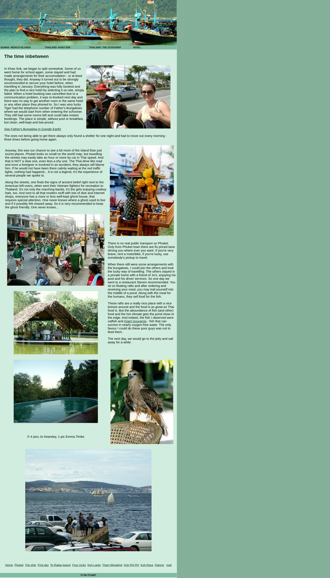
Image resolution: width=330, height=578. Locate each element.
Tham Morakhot (112, 565)
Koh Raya (147, 565)
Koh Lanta (94, 565)
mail (169, 565)
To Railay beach (60, 565)
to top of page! (88, 575)
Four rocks (79, 565)
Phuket (19, 565)
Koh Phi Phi (131, 565)
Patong (159, 565)
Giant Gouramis (135, 321)
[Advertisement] (191, 74)
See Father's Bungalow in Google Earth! (32, 129)
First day (43, 565)
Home (9, 565)
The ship (30, 565)
